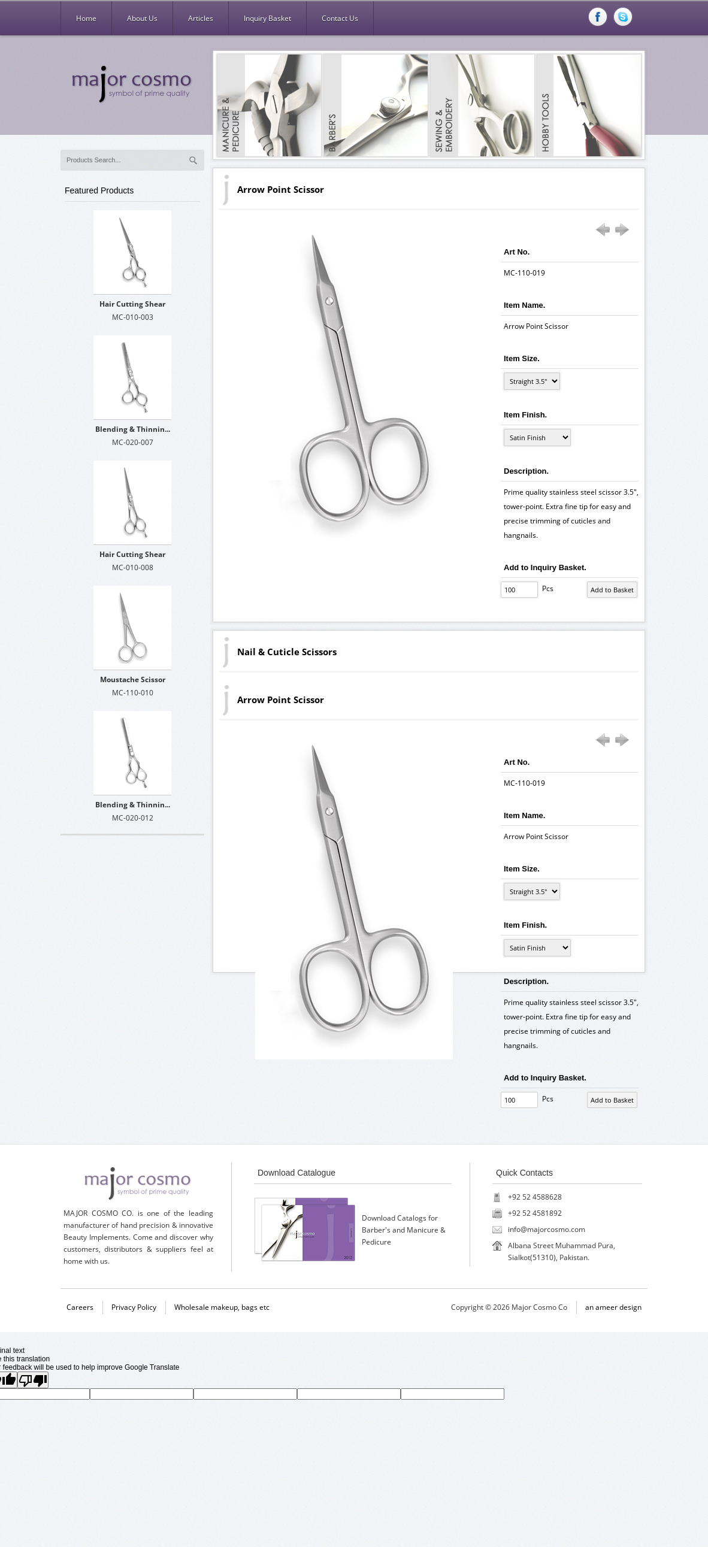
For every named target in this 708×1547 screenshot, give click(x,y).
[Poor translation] (33, 1380)
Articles (200, 18)
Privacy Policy (133, 1307)
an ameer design (613, 1307)
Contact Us (340, 18)
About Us (142, 18)
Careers (79, 1307)
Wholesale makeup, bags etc (222, 1307)
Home (86, 18)
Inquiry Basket (267, 18)
